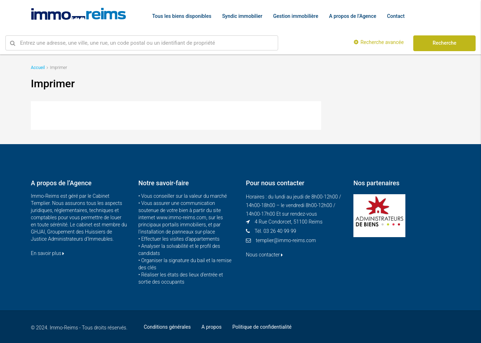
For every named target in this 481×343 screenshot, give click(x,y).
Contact (396, 16)
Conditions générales (167, 327)
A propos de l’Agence (352, 16)
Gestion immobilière (295, 16)
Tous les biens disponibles (181, 16)
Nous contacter (264, 255)
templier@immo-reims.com (286, 240)
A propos (211, 327)
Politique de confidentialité (261, 327)
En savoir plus (47, 253)
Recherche (444, 43)
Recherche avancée (379, 42)
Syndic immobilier (242, 16)
